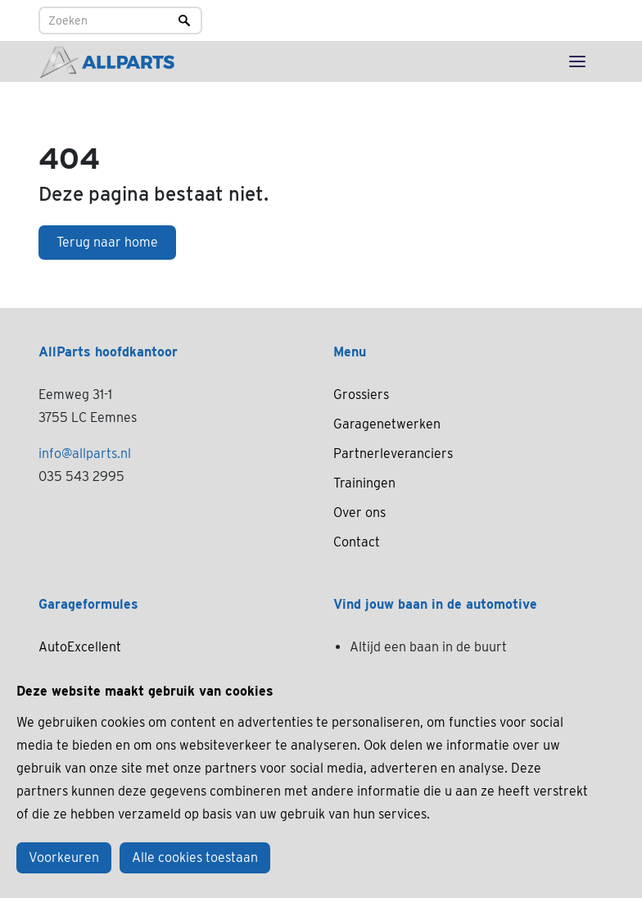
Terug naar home (107, 242)
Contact (356, 542)
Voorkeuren (64, 857)
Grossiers (361, 394)
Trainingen (364, 483)
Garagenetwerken (387, 424)
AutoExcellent (79, 647)
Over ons (359, 512)
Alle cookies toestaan (195, 857)
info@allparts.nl (84, 453)
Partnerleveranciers (393, 453)
